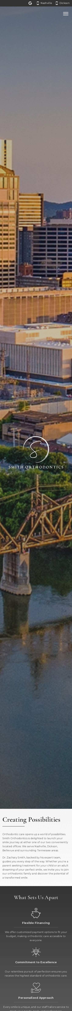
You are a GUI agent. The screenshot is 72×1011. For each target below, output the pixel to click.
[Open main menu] (66, 13)
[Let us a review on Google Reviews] (31, 3)
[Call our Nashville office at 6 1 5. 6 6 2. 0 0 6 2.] (44, 3)
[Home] (13, 14)
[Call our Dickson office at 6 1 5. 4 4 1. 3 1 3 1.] (63, 3)
